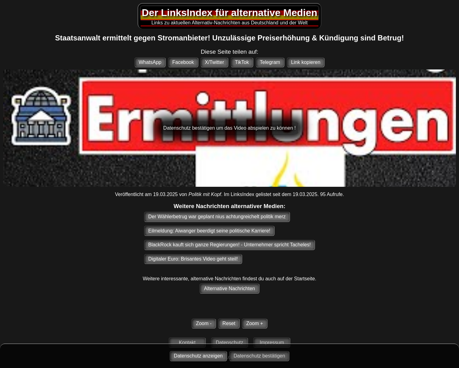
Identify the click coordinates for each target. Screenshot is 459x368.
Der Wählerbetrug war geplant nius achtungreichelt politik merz (217, 216)
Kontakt (187, 342)
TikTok (242, 62)
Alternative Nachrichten (229, 288)
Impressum (272, 342)
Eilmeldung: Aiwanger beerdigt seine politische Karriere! (209, 230)
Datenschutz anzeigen (198, 355)
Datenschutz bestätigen (259, 355)
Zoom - (204, 323)
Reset (228, 323)
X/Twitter (214, 62)
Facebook (183, 62)
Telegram (270, 62)
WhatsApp (150, 62)
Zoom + (254, 323)
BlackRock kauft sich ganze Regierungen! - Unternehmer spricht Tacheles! (229, 244)
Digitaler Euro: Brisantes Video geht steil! (193, 258)
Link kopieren (305, 62)
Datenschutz (229, 342)
